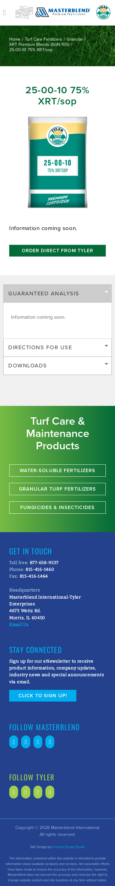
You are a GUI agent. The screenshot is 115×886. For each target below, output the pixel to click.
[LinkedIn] (25, 741)
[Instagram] (49, 741)
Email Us (19, 624)
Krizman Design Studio (68, 847)
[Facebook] (13, 741)
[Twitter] (37, 741)
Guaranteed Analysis (43, 293)
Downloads (27, 365)
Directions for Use (40, 347)
